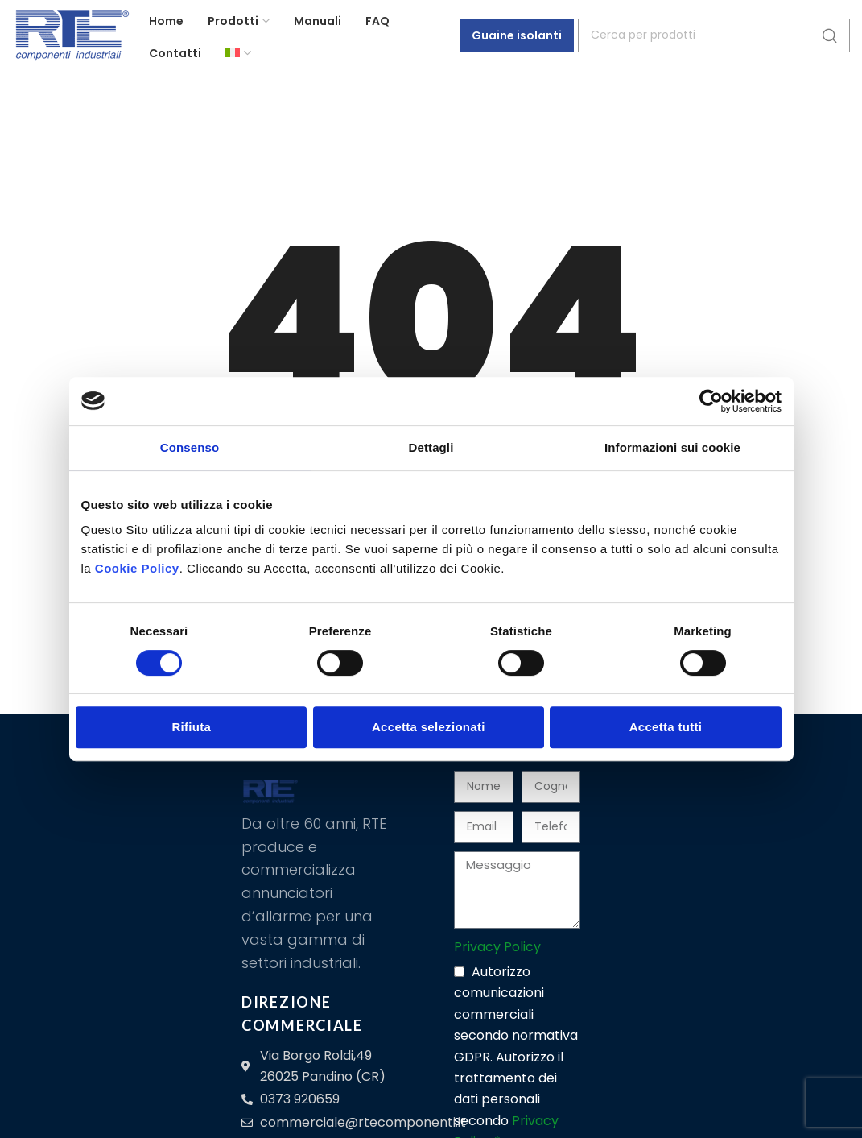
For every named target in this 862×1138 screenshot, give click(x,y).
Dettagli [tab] (431, 447)
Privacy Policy (497, 946)
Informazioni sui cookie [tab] (672, 447)
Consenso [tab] (189, 447)
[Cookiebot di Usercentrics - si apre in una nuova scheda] (711, 401)
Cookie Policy (137, 568)
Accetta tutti (666, 727)
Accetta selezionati (428, 727)
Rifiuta (191, 727)
